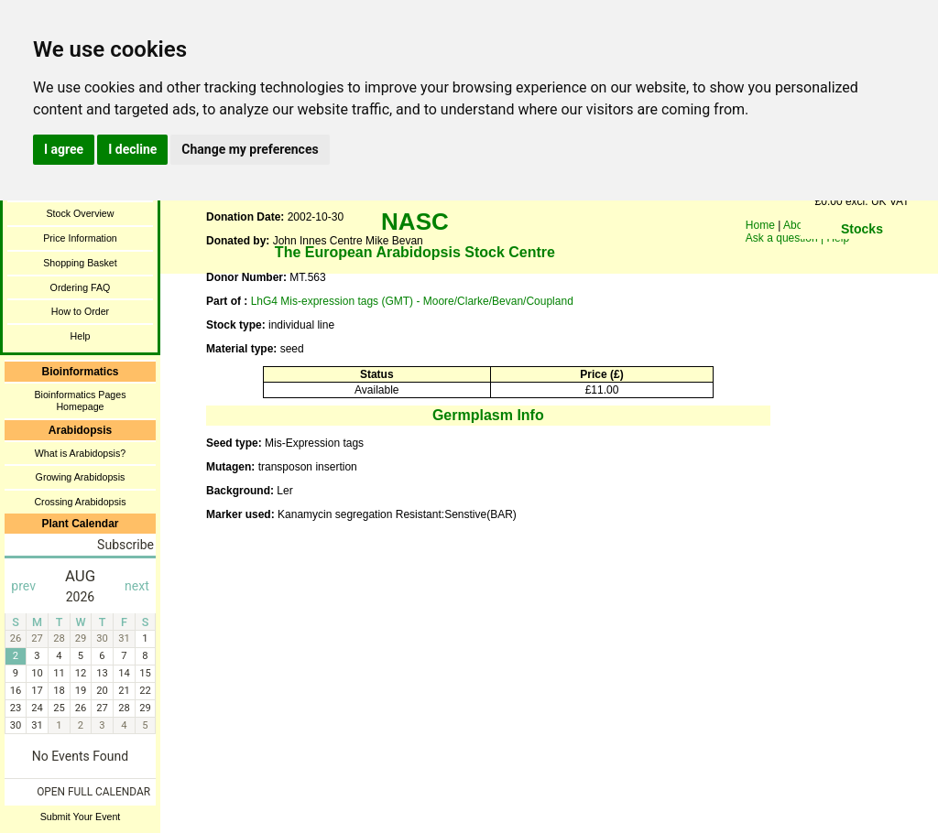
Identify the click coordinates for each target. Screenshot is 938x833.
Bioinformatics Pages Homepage (79, 400)
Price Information (80, 238)
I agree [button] (63, 149)
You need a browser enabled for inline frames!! (862, 256)
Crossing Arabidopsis (79, 501)
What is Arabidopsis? (80, 453)
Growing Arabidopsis (80, 476)
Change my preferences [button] (249, 149)
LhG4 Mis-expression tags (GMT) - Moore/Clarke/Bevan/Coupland (412, 301)
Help (81, 335)
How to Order (80, 311)
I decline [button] (132, 149)
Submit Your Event (80, 816)
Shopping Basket (80, 262)
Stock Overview (80, 213)
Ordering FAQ (80, 287)
